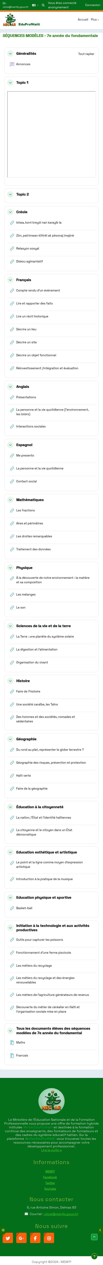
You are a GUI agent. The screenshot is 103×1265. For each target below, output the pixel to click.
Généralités (26, 53)
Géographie (26, 739)
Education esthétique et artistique (46, 852)
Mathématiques (30, 500)
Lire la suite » (51, 1150)
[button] (35, 5)
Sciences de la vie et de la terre (43, 626)
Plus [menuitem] (94, 19)
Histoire (23, 681)
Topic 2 (22, 194)
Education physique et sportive (43, 897)
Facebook (50, 1177)
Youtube (50, 1189)
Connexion (92, 5)
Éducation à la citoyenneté (39, 807)
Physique (24, 567)
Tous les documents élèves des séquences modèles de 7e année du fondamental (53, 1030)
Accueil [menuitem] (83, 19)
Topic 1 (22, 82)
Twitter (50, 1183)
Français (23, 280)
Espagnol (24, 445)
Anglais (22, 386)
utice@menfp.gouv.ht (15, 6)
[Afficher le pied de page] (94, 1256)
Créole (21, 212)
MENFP (50, 1171)
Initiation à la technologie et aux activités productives (52, 927)
